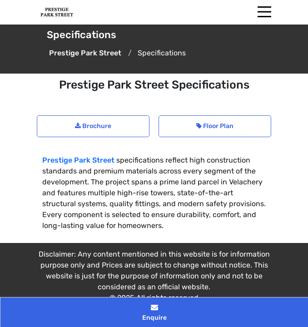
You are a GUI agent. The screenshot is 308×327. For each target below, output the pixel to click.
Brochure (93, 126)
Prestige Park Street (78, 160)
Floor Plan (214, 126)
